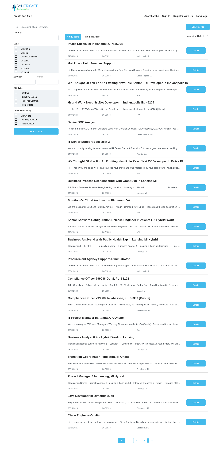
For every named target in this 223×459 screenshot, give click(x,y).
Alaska (24, 53)
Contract (25, 93)
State (16, 44)
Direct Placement (29, 97)
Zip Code (18, 77)
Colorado (25, 72)
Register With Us (183, 16)
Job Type (18, 88)
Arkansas (25, 64)
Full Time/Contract (29, 101)
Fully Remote (27, 124)
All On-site (26, 116)
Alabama (25, 49)
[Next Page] (151, 440)
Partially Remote (29, 120)
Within (40, 77)
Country (18, 32)
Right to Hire (27, 105)
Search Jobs (151, 16)
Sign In (166, 16)
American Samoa (29, 56)
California (25, 68)
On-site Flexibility (22, 110)
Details (196, 50)
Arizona (25, 61)
